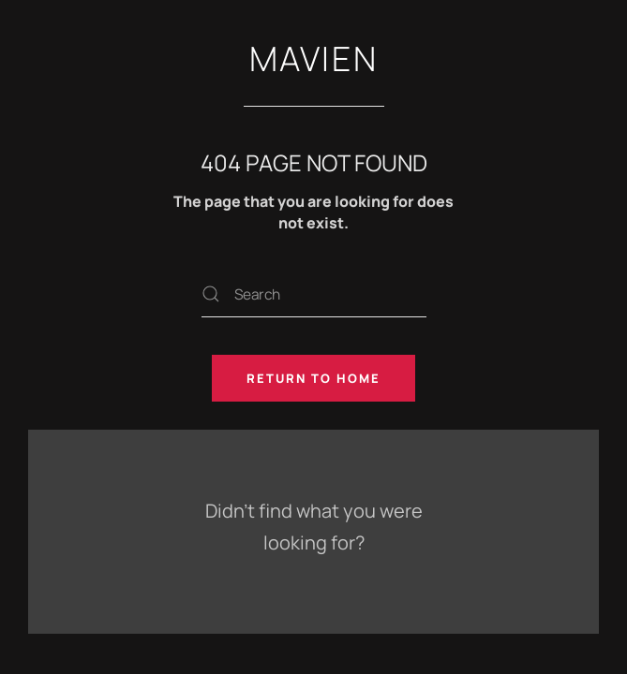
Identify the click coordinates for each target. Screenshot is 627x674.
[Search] (314, 294)
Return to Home (313, 378)
